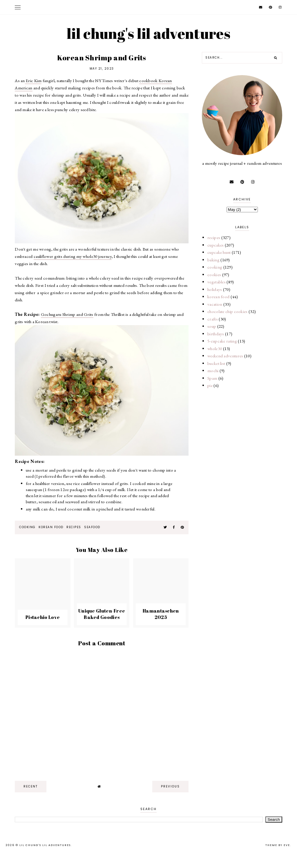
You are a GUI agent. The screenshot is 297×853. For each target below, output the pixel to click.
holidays (214, 289)
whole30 (214, 348)
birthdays (215, 333)
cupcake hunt (219, 252)
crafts (212, 319)
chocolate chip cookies (227, 311)
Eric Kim (33, 80)
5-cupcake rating (222, 341)
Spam (212, 378)
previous (170, 786)
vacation (214, 304)
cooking (27, 527)
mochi (213, 370)
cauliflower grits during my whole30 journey (73, 256)
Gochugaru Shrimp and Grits (67, 314)
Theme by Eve (277, 845)
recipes (73, 527)
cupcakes (215, 245)
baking (213, 259)
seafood (92, 527)
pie (210, 385)
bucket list (216, 363)
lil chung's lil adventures (148, 33)
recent (30, 786)
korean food (51, 527)
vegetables (216, 282)
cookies (214, 274)
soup (211, 326)
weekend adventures (225, 355)
